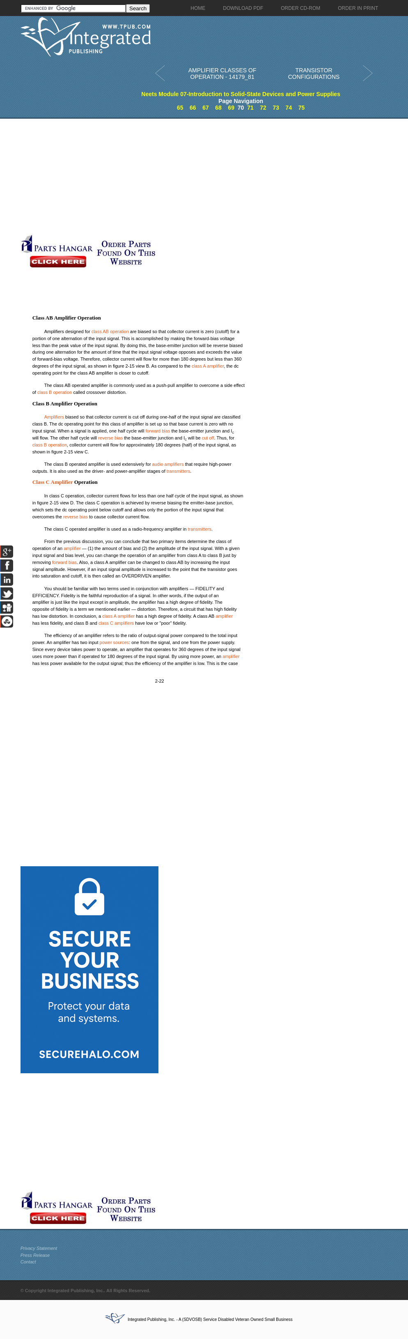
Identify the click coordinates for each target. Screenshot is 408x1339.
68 (218, 107)
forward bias (157, 430)
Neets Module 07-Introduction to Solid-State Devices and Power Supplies (240, 94)
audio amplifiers (168, 464)
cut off (208, 437)
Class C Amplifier (52, 482)
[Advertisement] (195, 176)
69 (231, 107)
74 (289, 107)
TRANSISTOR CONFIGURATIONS (314, 74)
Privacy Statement (39, 1248)
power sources (114, 642)
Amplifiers (54, 416)
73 (276, 107)
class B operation (54, 392)
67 (205, 107)
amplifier (72, 548)
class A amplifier (208, 366)
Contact (28, 1261)
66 (193, 107)
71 (250, 107)
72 (263, 107)
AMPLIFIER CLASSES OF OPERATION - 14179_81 (222, 74)
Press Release (35, 1255)
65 (180, 107)
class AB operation (110, 331)
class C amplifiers (116, 623)
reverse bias (110, 437)
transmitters (178, 471)
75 (301, 107)
